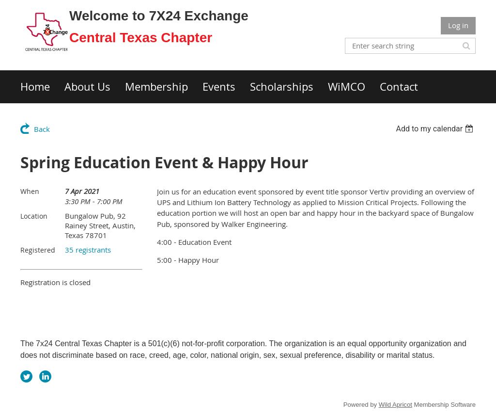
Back (42, 129)
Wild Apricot (395, 404)
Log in (458, 25)
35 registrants (88, 250)
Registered (37, 250)
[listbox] (436, 129)
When (29, 191)
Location (33, 216)
